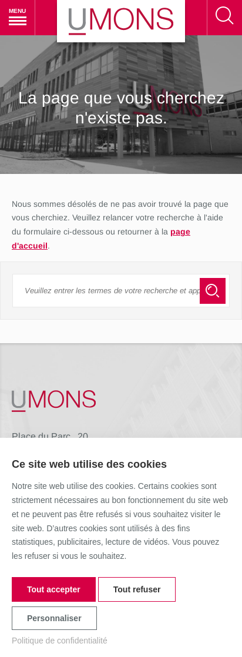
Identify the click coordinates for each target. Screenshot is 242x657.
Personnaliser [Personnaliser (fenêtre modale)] (54, 618)
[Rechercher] (224, 17)
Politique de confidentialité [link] (59, 640)
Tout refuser (137, 589)
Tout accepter (53, 589)
